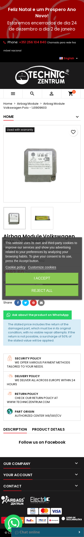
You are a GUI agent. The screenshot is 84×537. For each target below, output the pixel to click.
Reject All (42, 291)
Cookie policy (15, 267)
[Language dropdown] (69, 58)
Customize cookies (42, 267)
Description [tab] (15, 429)
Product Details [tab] (48, 429)
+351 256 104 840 (32, 42)
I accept (42, 278)
